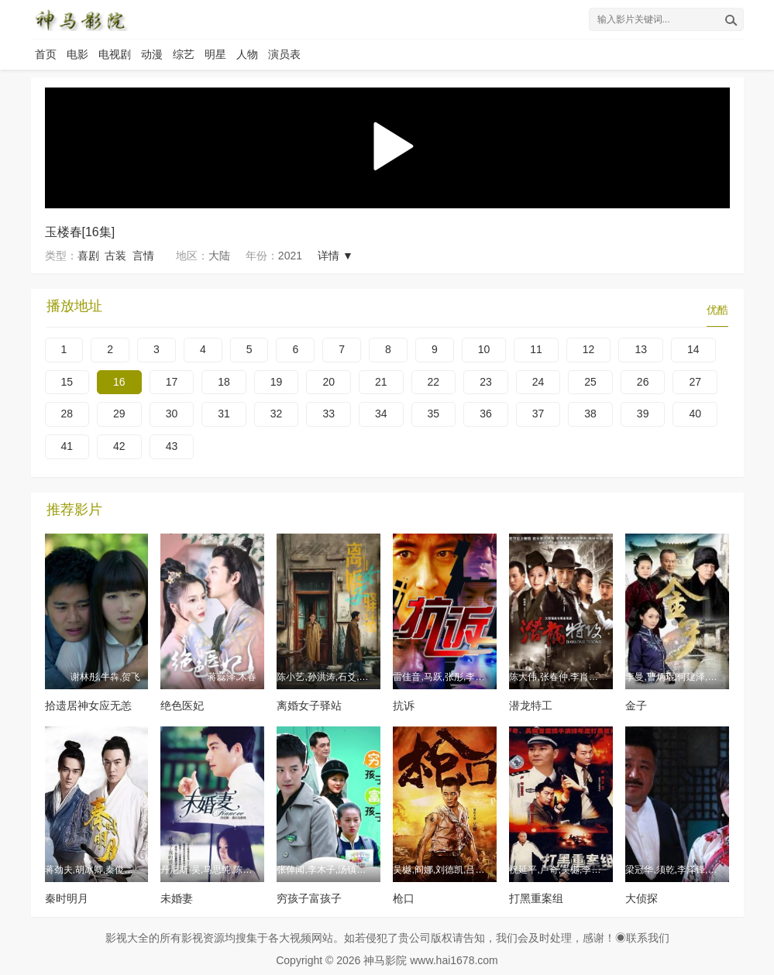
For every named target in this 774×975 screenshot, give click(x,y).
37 (538, 413)
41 (67, 446)
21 (381, 382)
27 (695, 382)
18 (224, 382)
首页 (46, 54)
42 (119, 446)
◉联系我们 (642, 938)
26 (643, 382)
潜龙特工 (530, 705)
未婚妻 (176, 898)
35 (434, 413)
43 (172, 446)
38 (590, 413)
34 (381, 413)
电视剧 (114, 54)
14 (693, 349)
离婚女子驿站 (309, 705)
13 (641, 349)
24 (538, 382)
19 (276, 382)
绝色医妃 (182, 705)
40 (695, 413)
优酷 (717, 310)
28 (67, 413)
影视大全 (127, 938)
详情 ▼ (335, 255)
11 (536, 349)
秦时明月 (66, 898)
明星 (215, 54)
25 (590, 382)
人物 (247, 54)
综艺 (183, 54)
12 (589, 349)
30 (172, 413)
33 (328, 413)
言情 (143, 255)
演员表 (284, 54)
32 (276, 413)
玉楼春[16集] (80, 232)
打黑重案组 (536, 898)
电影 (77, 54)
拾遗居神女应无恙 (88, 705)
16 (119, 382)
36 (486, 413)
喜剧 (88, 255)
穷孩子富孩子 (309, 898)
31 (224, 413)
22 (434, 382)
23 (486, 382)
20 (328, 382)
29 (119, 413)
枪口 (404, 898)
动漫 (152, 54)
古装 (115, 255)
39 (643, 413)
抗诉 (404, 705)
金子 (636, 705)
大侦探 (641, 898)
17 (172, 382)
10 (484, 349)
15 (67, 382)
